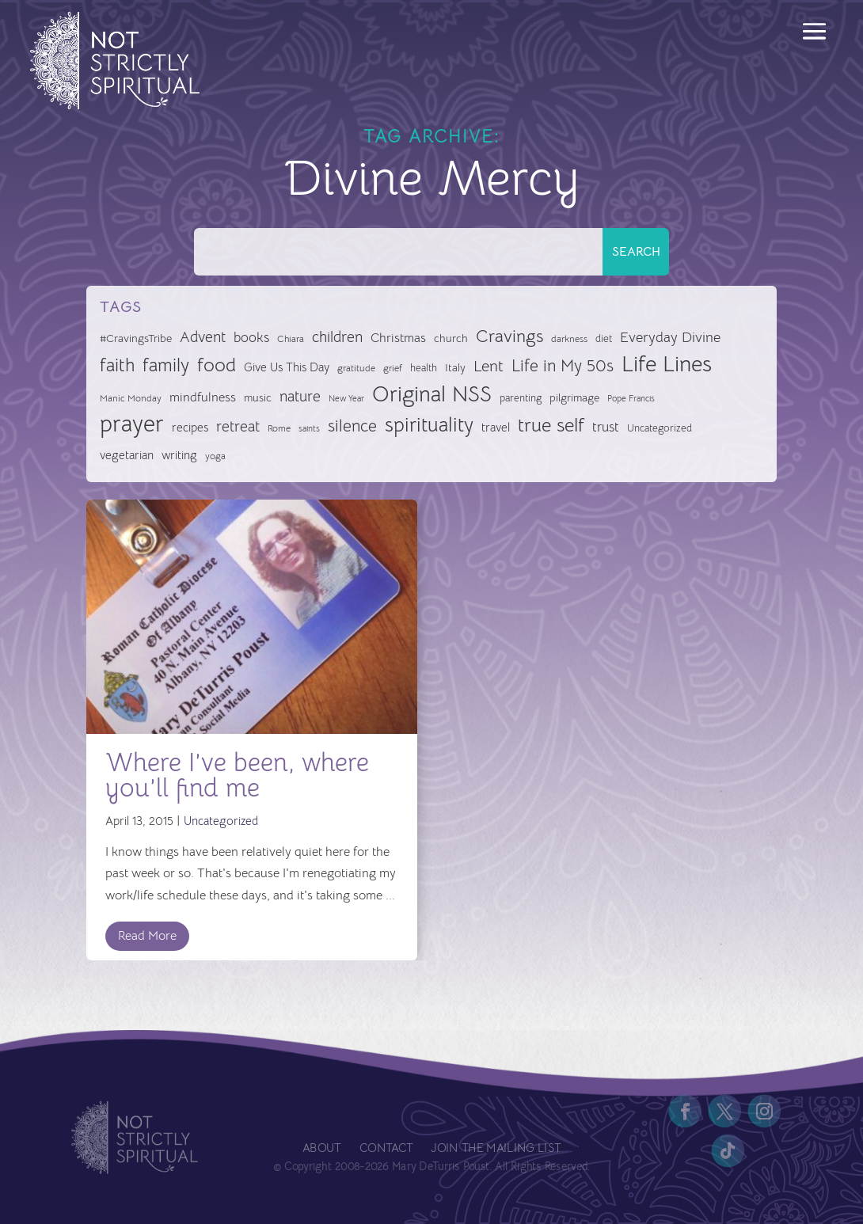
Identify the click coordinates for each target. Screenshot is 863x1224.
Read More (147, 936)
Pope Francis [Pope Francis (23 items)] (631, 398)
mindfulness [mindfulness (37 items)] (202, 397)
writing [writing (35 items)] (179, 454)
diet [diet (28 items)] (603, 338)
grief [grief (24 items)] (392, 368)
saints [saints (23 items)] (309, 428)
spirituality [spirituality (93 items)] (429, 424)
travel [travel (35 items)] (495, 427)
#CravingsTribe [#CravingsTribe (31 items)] (136, 338)
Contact (386, 1149)
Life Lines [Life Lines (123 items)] (667, 364)
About (321, 1149)
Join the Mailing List (496, 1149)
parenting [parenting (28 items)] (521, 398)
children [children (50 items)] (337, 337)
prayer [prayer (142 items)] (132, 424)
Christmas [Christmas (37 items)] (398, 338)
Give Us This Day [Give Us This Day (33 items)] (286, 367)
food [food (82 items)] (216, 365)
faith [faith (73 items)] (117, 365)
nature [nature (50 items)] (300, 396)
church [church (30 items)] (451, 338)
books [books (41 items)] (251, 337)
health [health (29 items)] (423, 367)
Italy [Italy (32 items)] (455, 367)
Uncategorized (221, 820)
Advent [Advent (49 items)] (203, 337)
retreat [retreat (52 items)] (238, 426)
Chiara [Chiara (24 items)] (290, 338)
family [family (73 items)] (166, 365)
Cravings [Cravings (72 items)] (509, 336)
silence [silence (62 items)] (352, 426)
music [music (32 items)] (258, 397)
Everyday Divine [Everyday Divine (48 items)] (670, 337)
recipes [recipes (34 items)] (190, 427)
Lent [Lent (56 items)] (488, 366)
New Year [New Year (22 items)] (346, 398)
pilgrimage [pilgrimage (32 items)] (574, 397)
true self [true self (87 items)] (551, 425)
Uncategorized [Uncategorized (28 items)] (659, 428)
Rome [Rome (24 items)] (279, 428)
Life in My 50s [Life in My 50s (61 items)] (562, 365)
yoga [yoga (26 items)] (215, 456)
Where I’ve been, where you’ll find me (237, 775)
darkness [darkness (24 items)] (569, 338)
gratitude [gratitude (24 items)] (356, 368)
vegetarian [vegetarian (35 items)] (127, 454)
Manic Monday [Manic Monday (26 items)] (131, 398)
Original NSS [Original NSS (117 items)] (432, 394)
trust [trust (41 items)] (605, 427)
